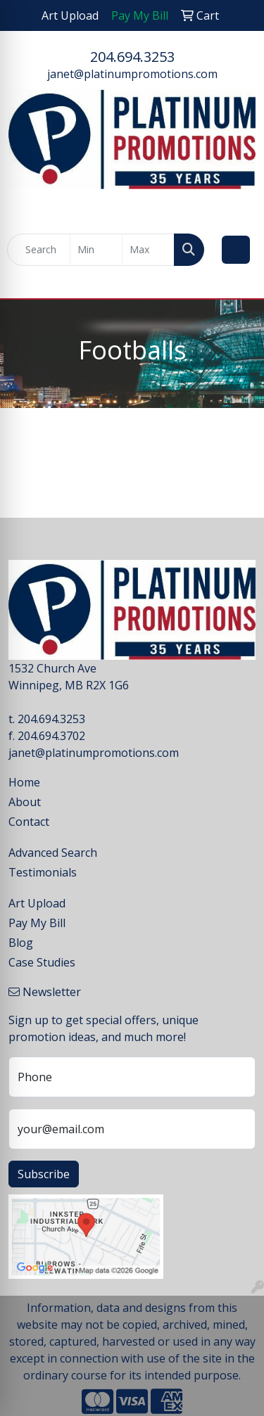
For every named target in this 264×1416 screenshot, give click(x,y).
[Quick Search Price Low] (96, 250)
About (24, 802)
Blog (20, 942)
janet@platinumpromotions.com (132, 74)
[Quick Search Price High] (148, 250)
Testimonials (42, 872)
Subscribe (44, 1174)
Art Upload (36, 903)
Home (24, 782)
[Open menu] (236, 250)
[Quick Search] (38, 250)
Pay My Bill (36, 923)
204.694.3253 (132, 56)
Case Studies (41, 962)
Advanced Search (52, 852)
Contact (28, 821)
